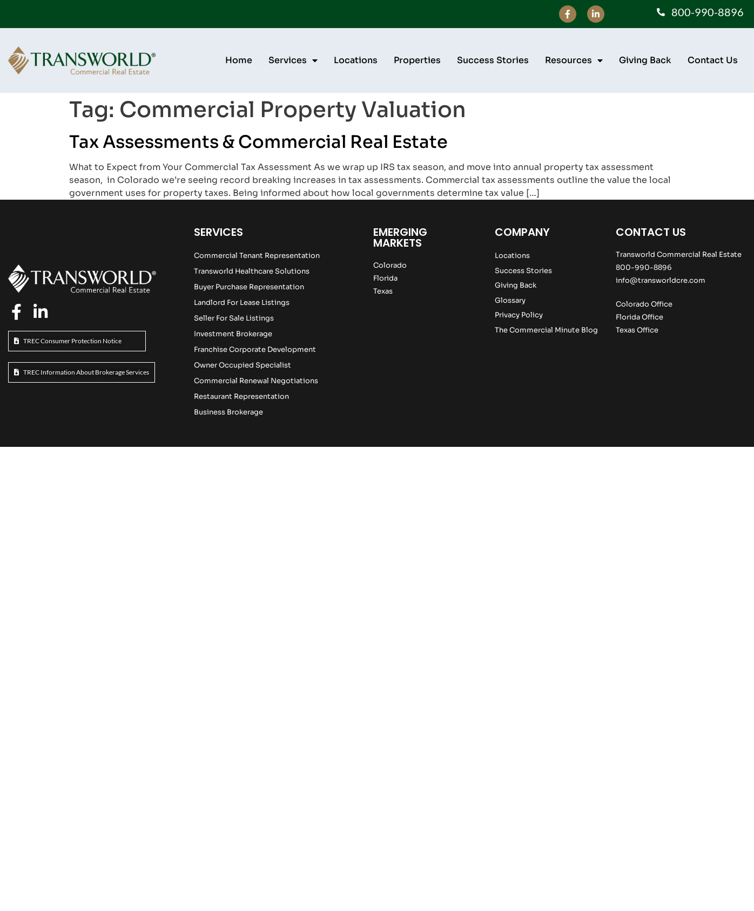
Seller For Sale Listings (234, 318)
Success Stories (493, 60)
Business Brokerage (228, 412)
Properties (417, 60)
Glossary (510, 300)
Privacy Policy (519, 314)
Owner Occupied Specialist (242, 365)
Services (293, 60)
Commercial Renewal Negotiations (256, 380)
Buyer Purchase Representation (249, 286)
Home (238, 60)
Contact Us (713, 60)
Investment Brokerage (233, 333)
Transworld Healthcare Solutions (251, 271)
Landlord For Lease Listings (242, 302)
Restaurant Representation (241, 396)
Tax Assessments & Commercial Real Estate (258, 142)
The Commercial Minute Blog (546, 330)
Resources (574, 60)
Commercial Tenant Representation (257, 255)
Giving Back (645, 60)
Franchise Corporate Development (255, 349)
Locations (356, 60)
